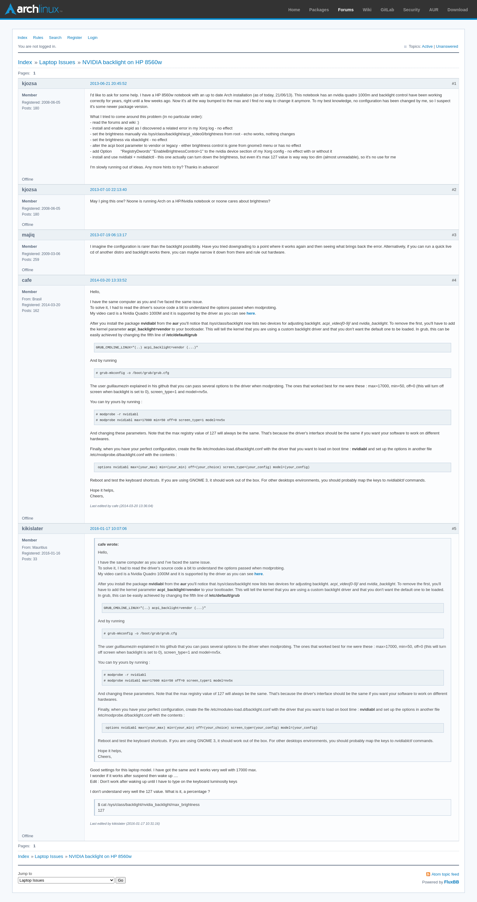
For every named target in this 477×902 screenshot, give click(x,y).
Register (74, 37)
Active (427, 46)
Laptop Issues (57, 62)
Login (93, 37)
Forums (345, 9)
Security (411, 9)
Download (457, 9)
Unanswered (447, 46)
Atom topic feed (445, 874)
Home (294, 9)
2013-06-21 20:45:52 (108, 83)
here (251, 313)
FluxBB (451, 882)
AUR (433, 9)
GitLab (387, 9)
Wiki (367, 9)
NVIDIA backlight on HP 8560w (122, 62)
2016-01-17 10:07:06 (108, 528)
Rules (38, 37)
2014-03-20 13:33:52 (108, 280)
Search (55, 37)
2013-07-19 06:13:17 (108, 235)
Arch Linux (33, 9)
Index (22, 37)
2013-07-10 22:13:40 (108, 189)
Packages (319, 9)
